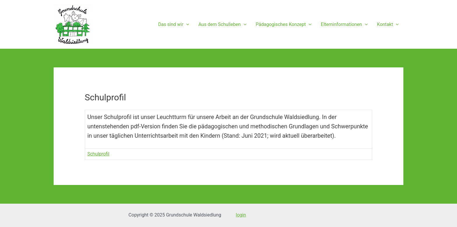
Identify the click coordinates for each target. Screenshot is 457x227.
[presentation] (186, 24)
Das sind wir (173, 24)
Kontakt (388, 24)
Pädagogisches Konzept (283, 24)
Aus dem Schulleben (222, 24)
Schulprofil (98, 154)
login (241, 215)
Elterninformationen (344, 24)
